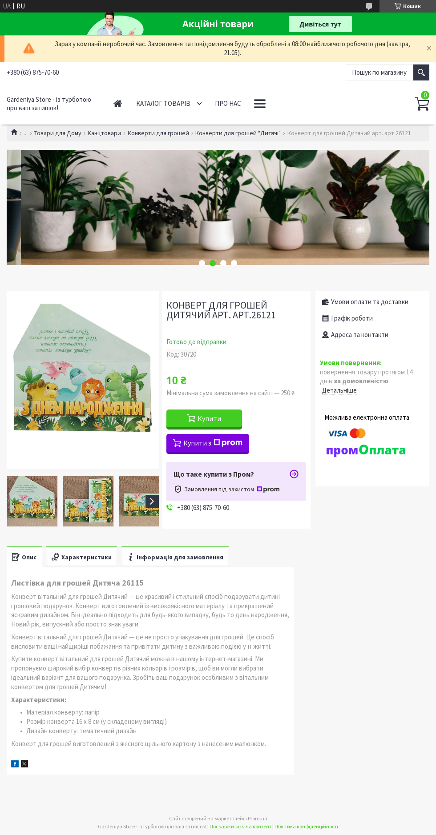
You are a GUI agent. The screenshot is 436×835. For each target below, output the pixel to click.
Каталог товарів (163, 103)
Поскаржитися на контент (240, 826)
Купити (209, 418)
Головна (118, 103)
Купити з (212, 442)
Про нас (228, 103)
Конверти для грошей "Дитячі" (238, 133)
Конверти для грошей (158, 133)
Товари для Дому (57, 133)
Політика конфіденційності (306, 826)
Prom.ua (257, 818)
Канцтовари (104, 133)
